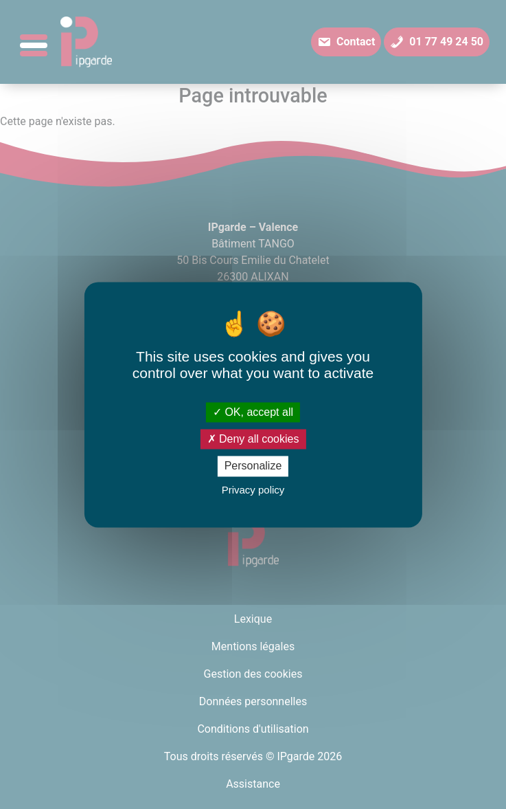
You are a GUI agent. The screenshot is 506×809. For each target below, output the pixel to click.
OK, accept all (253, 412)
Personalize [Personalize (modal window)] (253, 466)
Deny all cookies (253, 439)
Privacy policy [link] (253, 490)
